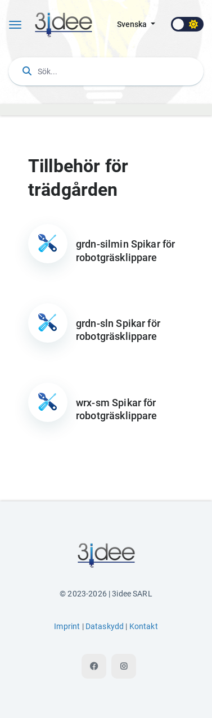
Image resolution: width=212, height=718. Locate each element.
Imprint (67, 626)
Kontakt (143, 626)
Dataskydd (104, 626)
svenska (132, 24)
